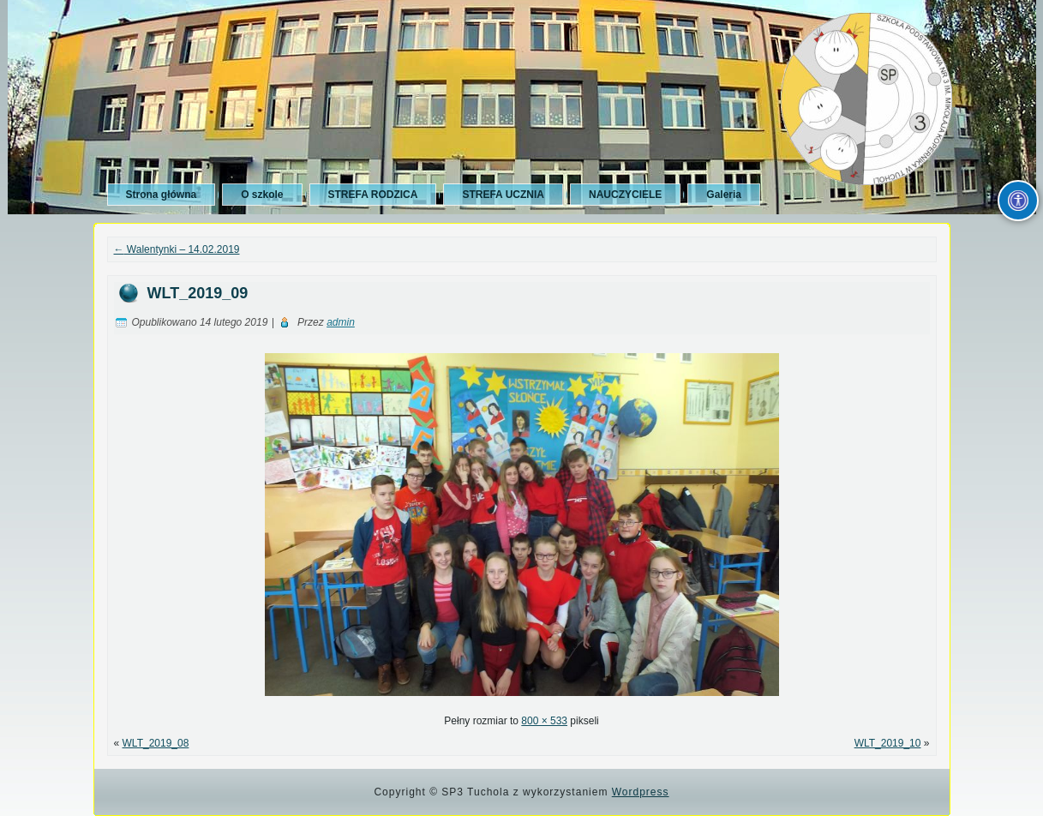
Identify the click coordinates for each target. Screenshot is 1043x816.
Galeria (723, 195)
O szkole (262, 195)
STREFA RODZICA (373, 195)
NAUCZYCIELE (625, 195)
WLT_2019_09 (198, 293)
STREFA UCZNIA (503, 195)
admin (341, 322)
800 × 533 (544, 721)
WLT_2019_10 (887, 743)
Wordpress (640, 792)
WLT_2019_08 (156, 743)
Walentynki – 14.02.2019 (177, 249)
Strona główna (161, 195)
